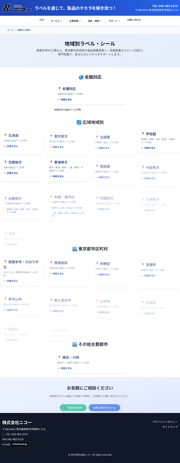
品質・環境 (95, 20)
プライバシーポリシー (165, 421)
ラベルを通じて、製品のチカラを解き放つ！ (75, 8)
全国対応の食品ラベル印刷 (67, 109)
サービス (57, 20)
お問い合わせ (134, 19)
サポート (115, 20)
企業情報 (75, 20)
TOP (41, 19)
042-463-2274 (168, 6)
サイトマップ (170, 427)
